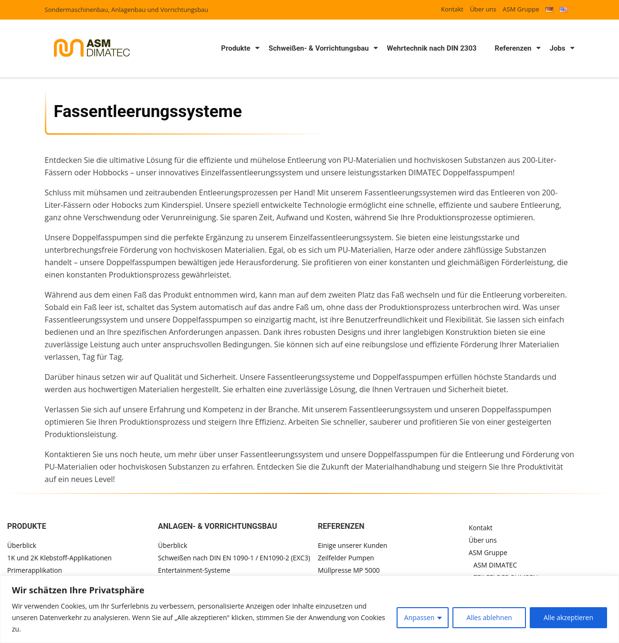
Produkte (235, 48)
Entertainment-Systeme (194, 570)
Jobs (558, 48)
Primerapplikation (35, 570)
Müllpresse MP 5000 (350, 570)
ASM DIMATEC (496, 565)
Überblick (22, 545)
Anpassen (419, 617)
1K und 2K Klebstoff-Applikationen (60, 557)
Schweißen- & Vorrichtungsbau (319, 48)
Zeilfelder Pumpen (348, 557)
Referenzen (513, 48)
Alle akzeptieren (568, 617)
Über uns (483, 9)
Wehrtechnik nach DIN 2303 (432, 48)
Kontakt (452, 9)
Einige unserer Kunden (354, 545)
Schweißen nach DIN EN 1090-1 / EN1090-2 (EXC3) (234, 557)
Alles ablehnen (489, 617)
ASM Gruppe (521, 9)
